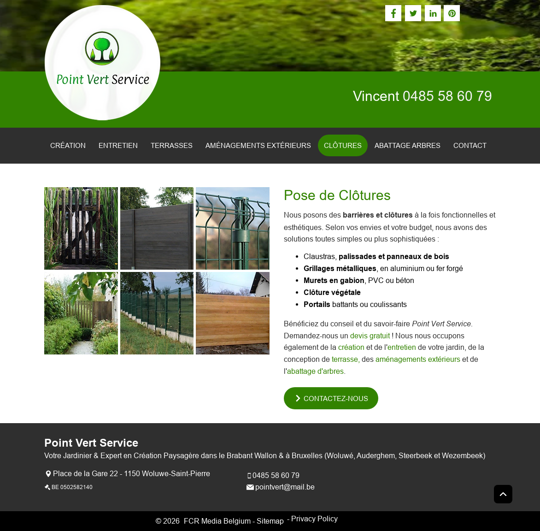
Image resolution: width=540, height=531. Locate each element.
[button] (81, 228)
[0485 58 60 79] (274, 475)
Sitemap (270, 521)
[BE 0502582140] (69, 487)
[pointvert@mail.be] (282, 487)
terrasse (345, 359)
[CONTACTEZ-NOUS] (331, 398)
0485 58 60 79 (447, 96)
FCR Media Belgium (217, 521)
